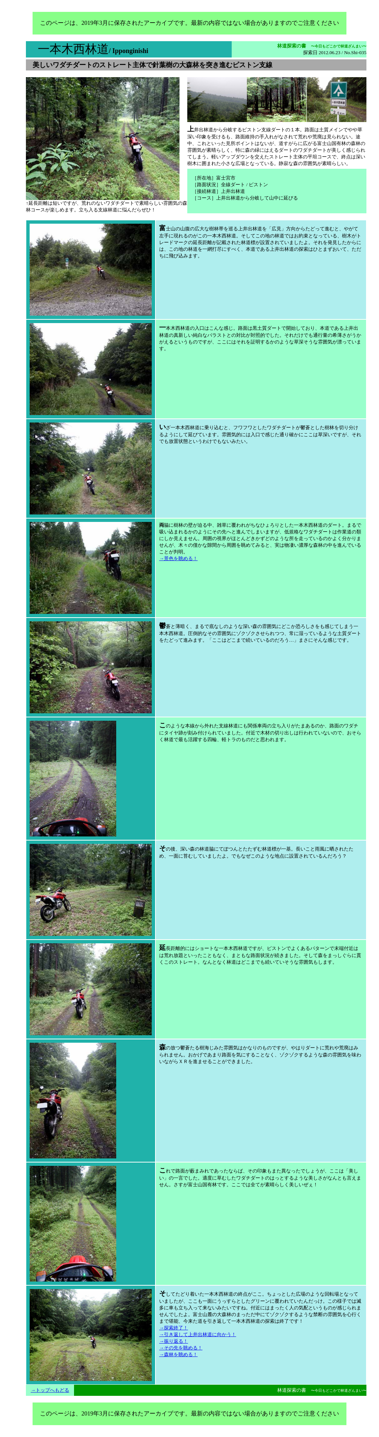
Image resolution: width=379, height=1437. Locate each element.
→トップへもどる (50, 1390)
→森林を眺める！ (178, 1354)
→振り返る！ (173, 1341)
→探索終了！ (173, 1328)
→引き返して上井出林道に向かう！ (197, 1334)
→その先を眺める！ (180, 1348)
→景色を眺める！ (178, 558)
